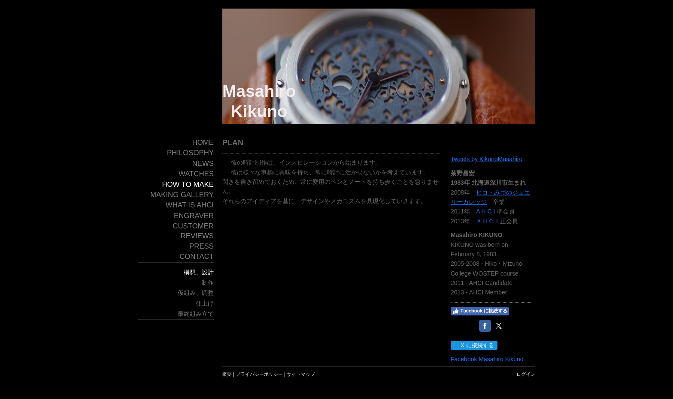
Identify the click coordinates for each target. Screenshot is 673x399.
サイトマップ (301, 374)
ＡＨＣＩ (488, 221)
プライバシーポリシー (259, 374)
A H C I (485, 211)
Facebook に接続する (479, 311)
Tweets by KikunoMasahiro (486, 159)
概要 (227, 374)
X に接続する (473, 345)
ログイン (525, 374)
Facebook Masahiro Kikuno (487, 359)
